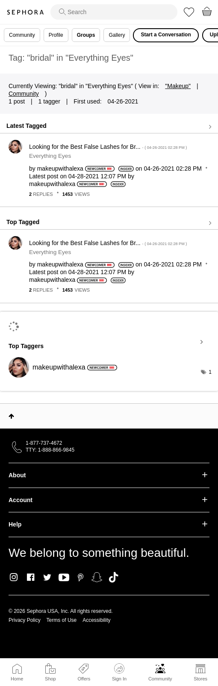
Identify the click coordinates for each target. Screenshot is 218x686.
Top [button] (11, 416)
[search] (113, 12)
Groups (86, 35)
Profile (56, 35)
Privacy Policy (25, 620)
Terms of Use (62, 620)
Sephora (25, 12)
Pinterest (80, 577)
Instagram (14, 577)
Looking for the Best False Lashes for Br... (108, 146)
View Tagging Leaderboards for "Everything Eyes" (109, 342)
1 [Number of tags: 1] (210, 372)
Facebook (30, 577)
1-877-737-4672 (44, 443)
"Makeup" (178, 86)
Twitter (47, 577)
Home (17, 678)
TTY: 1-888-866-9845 (50, 450)
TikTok (113, 577)
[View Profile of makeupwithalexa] (60, 168)
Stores (200, 678)
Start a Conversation (166, 35)
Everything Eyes (50, 156)
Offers (83, 678)
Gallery (117, 35)
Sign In (119, 672)
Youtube (64, 577)
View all (109, 126)
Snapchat (96, 577)
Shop (50, 678)
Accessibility (96, 620)
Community (160, 678)
